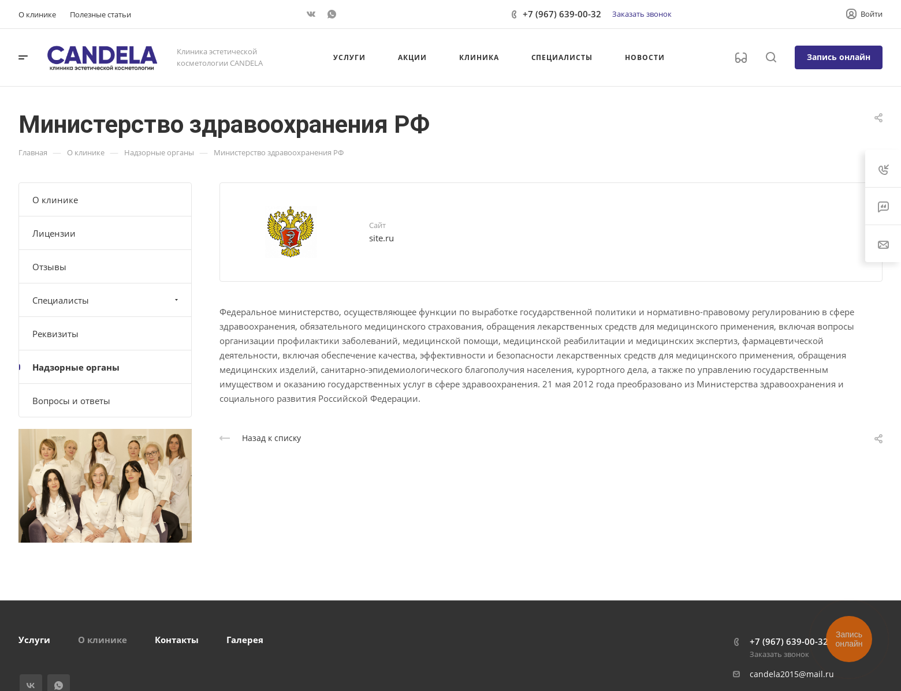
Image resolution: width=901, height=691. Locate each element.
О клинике (55, 200)
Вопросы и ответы (71, 400)
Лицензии (54, 233)
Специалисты (106, 300)
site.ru (381, 238)
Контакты (177, 639)
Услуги (34, 639)
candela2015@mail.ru (792, 673)
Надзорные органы (76, 367)
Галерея (244, 639)
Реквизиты (55, 333)
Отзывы (49, 266)
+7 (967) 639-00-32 (562, 14)
